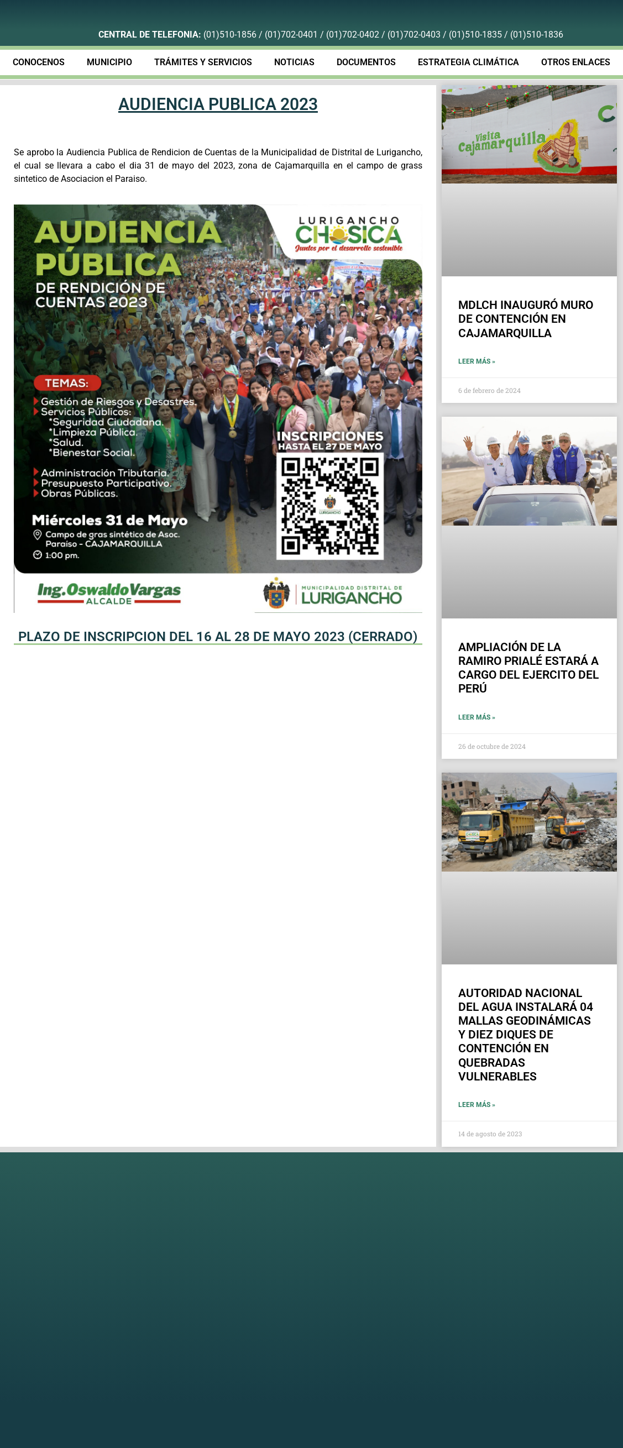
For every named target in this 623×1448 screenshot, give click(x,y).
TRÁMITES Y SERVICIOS (203, 62)
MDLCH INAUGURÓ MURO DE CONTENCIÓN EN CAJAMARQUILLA (525, 318)
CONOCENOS (39, 62)
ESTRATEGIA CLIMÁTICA (468, 62)
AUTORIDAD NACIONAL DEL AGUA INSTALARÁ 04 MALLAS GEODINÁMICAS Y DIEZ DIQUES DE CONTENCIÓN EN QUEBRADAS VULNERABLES (525, 1035)
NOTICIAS (294, 62)
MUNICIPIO (109, 62)
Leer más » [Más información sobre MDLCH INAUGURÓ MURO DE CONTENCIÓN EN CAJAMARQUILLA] (476, 361)
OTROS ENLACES (575, 62)
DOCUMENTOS (366, 62)
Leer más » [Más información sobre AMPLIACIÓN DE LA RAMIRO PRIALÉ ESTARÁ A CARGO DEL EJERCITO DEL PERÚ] (476, 717)
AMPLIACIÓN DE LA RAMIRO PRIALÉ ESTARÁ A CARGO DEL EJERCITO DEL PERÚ (528, 668)
